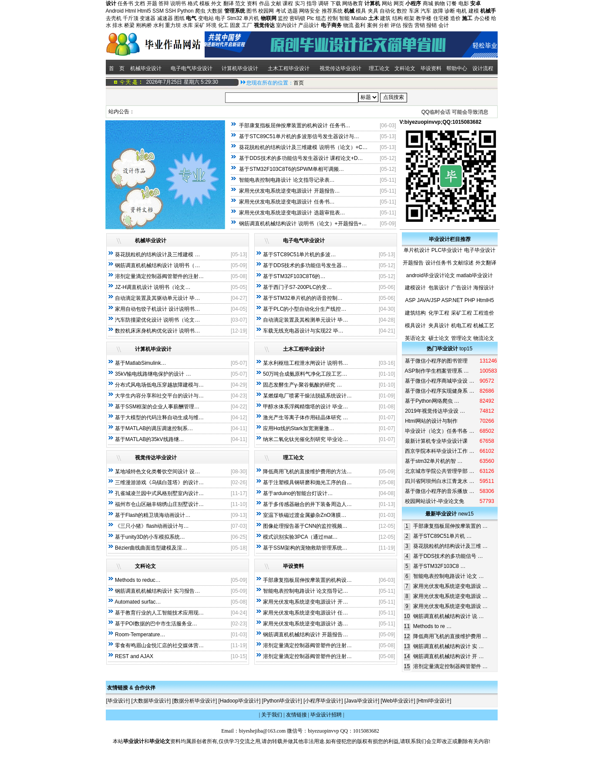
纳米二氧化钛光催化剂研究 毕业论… (305, 439)
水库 (187, 25)
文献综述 (463, 263)
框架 (409, 18)
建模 (473, 11)
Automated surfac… (138, 602)
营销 (419, 25)
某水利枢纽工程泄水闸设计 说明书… (305, 363)
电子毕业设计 (479, 250)
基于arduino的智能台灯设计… (298, 493)
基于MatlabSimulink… (140, 363)
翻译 (228, 3)
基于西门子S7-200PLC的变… (297, 287)
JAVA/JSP (428, 300)
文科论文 (404, 68)
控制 (332, 18)
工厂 (247, 25)
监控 (283, 18)
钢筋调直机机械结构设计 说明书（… (157, 265)
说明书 (178, 3)
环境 (211, 25)
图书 (251, 11)
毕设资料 (431, 68)
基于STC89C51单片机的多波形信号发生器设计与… (299, 136)
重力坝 (173, 25)
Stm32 (234, 18)
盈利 (360, 25)
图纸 (179, 18)
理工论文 (379, 68)
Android (115, 11)
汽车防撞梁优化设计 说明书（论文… (157, 320)
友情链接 (296, 715)
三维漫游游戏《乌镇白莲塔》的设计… (159, 482)
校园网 (266, 11)
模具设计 (415, 326)
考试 (281, 11)
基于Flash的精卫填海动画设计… (152, 515)
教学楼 (423, 18)
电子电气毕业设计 (191, 68)
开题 (152, 3)
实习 (300, 3)
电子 (220, 18)
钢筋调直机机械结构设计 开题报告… (305, 635)
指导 (312, 3)
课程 (288, 3)
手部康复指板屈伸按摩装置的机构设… (307, 580)
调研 (323, 3)
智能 (344, 18)
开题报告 (413, 263)
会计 (443, 25)
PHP (470, 300)
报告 (408, 25)
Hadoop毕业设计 (239, 701)
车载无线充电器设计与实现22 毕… (303, 331)
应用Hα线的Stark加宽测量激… (298, 428)
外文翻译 (485, 263)
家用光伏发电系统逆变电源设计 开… (305, 602)
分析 (384, 25)
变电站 (206, 18)
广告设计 (461, 288)
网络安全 (309, 11)
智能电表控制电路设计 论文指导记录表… (286, 180)
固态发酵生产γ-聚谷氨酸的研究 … (302, 385)
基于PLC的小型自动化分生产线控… (304, 309)
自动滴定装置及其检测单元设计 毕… (305, 320)
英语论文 (415, 338)
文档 (140, 3)
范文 (240, 3)
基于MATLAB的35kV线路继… (149, 439)
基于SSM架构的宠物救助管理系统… (305, 548)
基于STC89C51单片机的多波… (299, 254)
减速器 (165, 18)
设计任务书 (438, 263)
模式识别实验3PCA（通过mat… (300, 537)
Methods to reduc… (138, 580)
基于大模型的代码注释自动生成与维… (159, 417)
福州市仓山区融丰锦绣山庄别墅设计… (159, 504)
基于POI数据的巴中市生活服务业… (156, 624)
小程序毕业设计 (323, 701)
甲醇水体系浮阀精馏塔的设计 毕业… (305, 407)
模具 (361, 11)
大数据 (214, 11)
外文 (216, 3)
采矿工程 (461, 313)
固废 (235, 25)
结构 (397, 18)
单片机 (251, 18)
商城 (428, 3)
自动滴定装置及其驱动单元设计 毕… (157, 298)
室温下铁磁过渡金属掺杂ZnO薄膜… (304, 515)
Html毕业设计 (434, 701)
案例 (372, 25)
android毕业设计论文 (430, 275)
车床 (414, 11)
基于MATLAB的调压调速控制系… (154, 428)
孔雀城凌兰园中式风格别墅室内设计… (159, 493)
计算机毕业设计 (240, 68)
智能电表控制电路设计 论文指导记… (305, 591)
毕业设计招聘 (326, 715)
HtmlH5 (485, 300)
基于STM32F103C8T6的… (294, 276)
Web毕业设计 (398, 701)
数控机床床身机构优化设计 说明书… (157, 331)
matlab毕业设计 (474, 275)
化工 (223, 25)
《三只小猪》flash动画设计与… (152, 526)
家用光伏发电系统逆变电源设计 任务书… (286, 202)
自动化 (387, 11)
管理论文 (461, 338)
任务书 (125, 3)
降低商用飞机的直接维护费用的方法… (307, 472)
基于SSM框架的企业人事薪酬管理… (157, 407)
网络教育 (352, 3)
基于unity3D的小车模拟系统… (150, 537)
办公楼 (482, 18)
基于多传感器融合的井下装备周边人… (307, 504)
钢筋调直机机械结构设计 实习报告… (157, 591)
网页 (399, 3)
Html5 (144, 11)
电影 (463, 3)
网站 (387, 3)
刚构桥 (144, 25)
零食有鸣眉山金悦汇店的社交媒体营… (159, 645)
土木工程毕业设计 (289, 68)
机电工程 (461, 326)
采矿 (199, 25)
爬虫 (200, 11)
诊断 (450, 11)
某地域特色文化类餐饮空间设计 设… (157, 472)
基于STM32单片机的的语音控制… (303, 298)
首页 (298, 83)
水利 (158, 25)
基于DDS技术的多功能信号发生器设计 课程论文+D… (301, 158)
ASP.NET (452, 300)
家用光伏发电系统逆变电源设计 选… (305, 624)
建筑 (385, 18)
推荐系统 (332, 11)
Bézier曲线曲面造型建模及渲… (151, 548)
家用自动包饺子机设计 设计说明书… (157, 309)
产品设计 (308, 25)
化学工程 (438, 313)
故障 (438, 11)
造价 (455, 18)
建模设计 (415, 288)
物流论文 (483, 338)
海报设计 (483, 288)
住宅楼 (441, 18)
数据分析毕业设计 (195, 701)
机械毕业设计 (146, 68)
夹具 (373, 11)
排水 (117, 25)
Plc (310, 18)
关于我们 (271, 715)
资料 (252, 3)
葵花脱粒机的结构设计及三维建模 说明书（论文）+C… (303, 147)
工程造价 (483, 313)
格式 (193, 3)
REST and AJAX (134, 656)
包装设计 (438, 288)
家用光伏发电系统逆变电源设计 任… (305, 613)
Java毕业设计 (361, 701)
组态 (321, 18)
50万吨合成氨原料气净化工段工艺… (305, 374)
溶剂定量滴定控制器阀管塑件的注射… (159, 276)
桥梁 (129, 25)
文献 (276, 3)
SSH (170, 11)
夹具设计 (438, 326)
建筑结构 (415, 313)
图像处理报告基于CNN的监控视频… (305, 526)
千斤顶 (130, 18)
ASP (410, 300)
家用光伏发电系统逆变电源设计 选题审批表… (292, 213)
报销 (431, 25)
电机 (461, 11)
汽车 (426, 11)
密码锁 (297, 18)
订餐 (451, 3)
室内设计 (286, 25)
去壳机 (113, 18)
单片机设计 (417, 250)
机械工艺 (483, 326)
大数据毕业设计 (151, 701)
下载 (335, 3)
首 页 (116, 68)
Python (185, 11)
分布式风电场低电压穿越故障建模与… (159, 385)
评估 (396, 25)
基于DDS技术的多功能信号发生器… (305, 265)
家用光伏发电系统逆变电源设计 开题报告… (289, 191)
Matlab (359, 18)
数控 (402, 11)
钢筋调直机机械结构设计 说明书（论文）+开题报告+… (303, 224)
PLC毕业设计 (446, 250)
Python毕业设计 (281, 701)
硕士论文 (438, 338)
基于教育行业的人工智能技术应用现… (159, 613)
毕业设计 (118, 701)
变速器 (147, 18)
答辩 (163, 3)
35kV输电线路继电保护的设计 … (153, 374)
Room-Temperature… (140, 635)
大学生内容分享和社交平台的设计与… (159, 396)
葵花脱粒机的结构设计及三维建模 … (157, 254)
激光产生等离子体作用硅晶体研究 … (305, 417)
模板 (204, 3)
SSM (158, 11)
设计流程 (483, 68)
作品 (264, 3)
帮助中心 (456, 68)
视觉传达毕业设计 (340, 68)
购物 (440, 3)
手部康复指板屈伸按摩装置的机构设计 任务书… (294, 125)
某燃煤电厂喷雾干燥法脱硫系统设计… (307, 396)
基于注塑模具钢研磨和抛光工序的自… (307, 482)
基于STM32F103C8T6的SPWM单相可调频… (291, 169)
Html (130, 11)
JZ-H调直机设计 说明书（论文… (152, 287)
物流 (348, 25)
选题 (292, 11)
